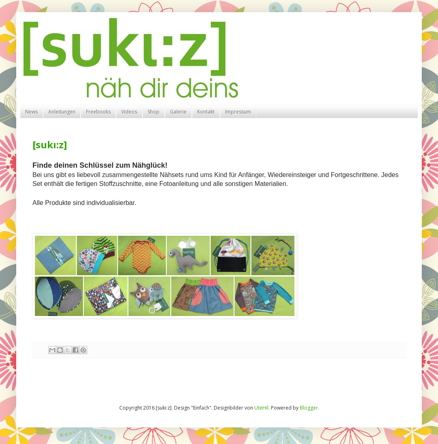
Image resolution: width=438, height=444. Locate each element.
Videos (129, 111)
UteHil (261, 407)
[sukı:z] (49, 144)
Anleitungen (61, 111)
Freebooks (98, 111)
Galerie (178, 111)
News (31, 111)
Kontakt (206, 111)
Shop (153, 111)
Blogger (309, 407)
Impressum (238, 111)
